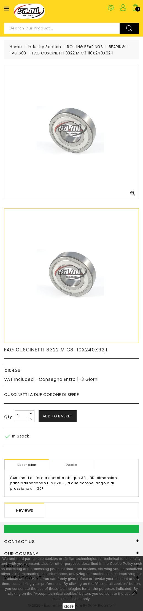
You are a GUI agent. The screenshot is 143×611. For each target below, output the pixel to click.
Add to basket (57, 416)
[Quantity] (21, 416)
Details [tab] (71, 465)
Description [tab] (26, 465)
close (69, 606)
